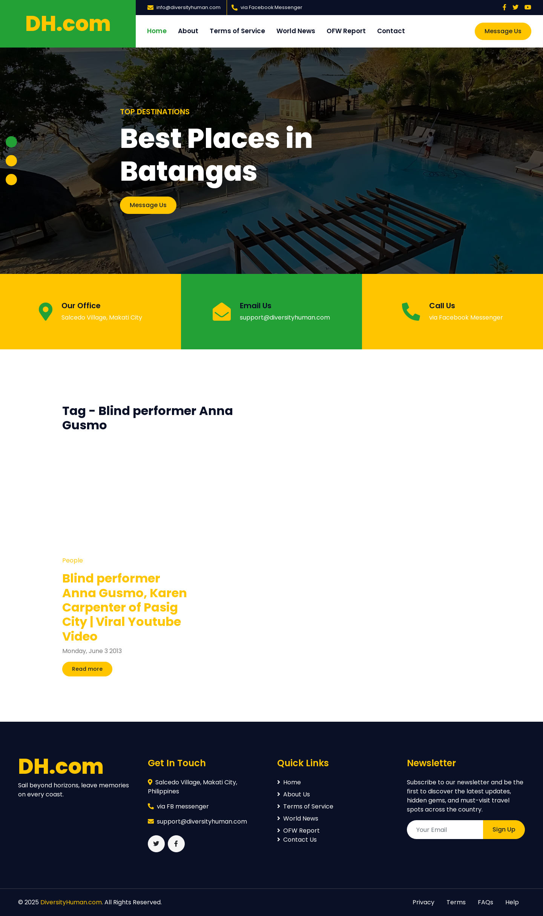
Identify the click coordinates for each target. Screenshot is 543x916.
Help (512, 902)
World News (295, 30)
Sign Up (503, 829)
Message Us (503, 31)
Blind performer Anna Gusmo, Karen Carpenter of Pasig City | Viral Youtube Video (124, 607)
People (72, 560)
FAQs (485, 902)
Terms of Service (237, 30)
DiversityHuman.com (71, 902)
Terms (456, 902)
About (188, 30)
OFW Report (346, 30)
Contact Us (297, 839)
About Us (293, 794)
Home (157, 30)
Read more (87, 669)
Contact (391, 30)
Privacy (423, 902)
